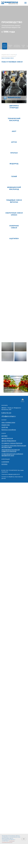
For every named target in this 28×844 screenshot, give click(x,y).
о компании (5, 461)
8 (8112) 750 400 (6, 413)
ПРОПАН (14, 153)
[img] (22, 399)
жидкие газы (5, 425)
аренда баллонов (7, 438)
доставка (4, 436)
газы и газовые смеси (8, 422)
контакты (4, 464)
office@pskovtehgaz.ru (8, 416)
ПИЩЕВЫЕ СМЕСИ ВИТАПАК (14, 202)
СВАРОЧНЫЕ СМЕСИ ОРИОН (14, 215)
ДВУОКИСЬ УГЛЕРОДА (14, 108)
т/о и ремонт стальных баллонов (11, 443)
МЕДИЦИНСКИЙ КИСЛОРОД (14, 189)
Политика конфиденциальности (10, 474)
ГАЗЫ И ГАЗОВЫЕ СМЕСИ (4, 46)
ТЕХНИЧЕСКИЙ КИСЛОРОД (14, 120)
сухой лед (4, 427)
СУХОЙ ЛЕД (23, 46)
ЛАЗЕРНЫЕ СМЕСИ (14, 228)
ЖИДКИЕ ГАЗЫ (10, 46)
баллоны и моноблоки (8, 429)
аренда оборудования (8, 440)
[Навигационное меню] (25, 3)
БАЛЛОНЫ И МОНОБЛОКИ (17, 46)
